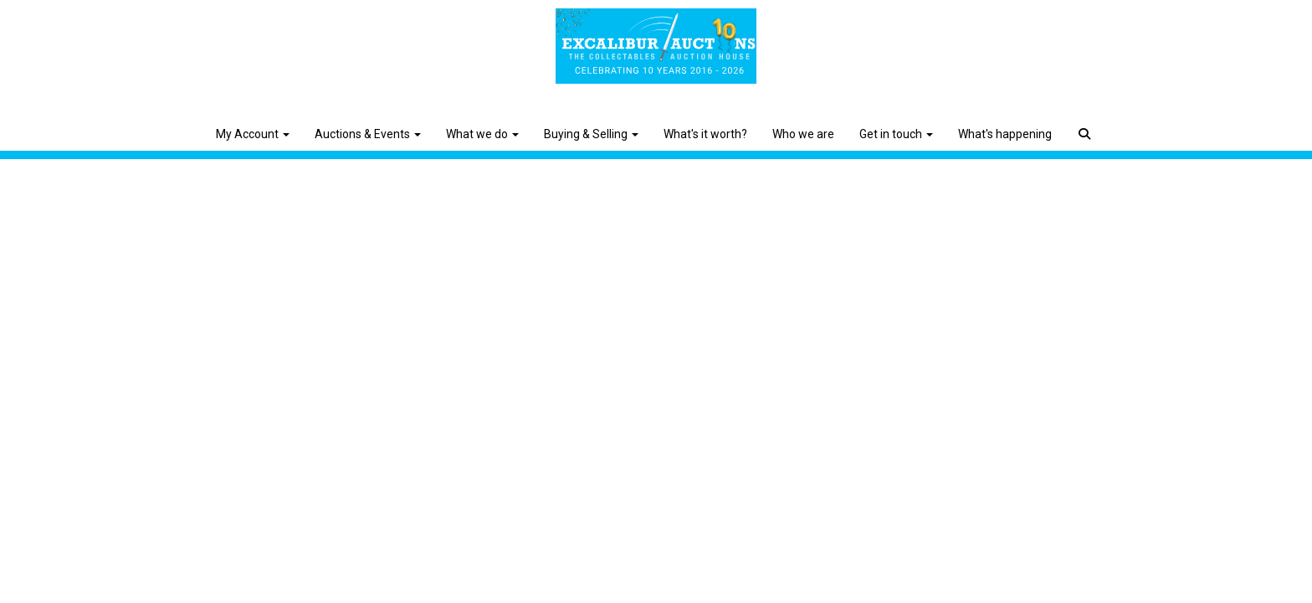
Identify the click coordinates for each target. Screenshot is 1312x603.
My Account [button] (253, 134)
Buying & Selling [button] (591, 134)
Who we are (803, 134)
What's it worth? (705, 134)
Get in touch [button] (896, 134)
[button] (1086, 121)
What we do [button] (482, 134)
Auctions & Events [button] (368, 134)
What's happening (1005, 134)
